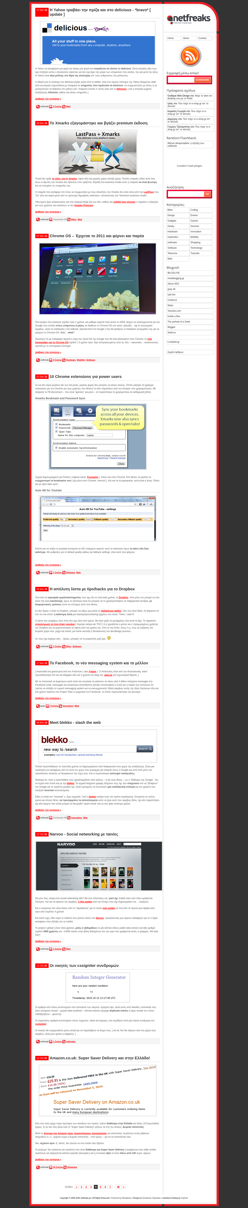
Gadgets (172, 220)
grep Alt (172, 289)
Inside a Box (174, 316)
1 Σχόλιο (57, 572)
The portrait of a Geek (179, 321)
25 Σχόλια (58, 1167)
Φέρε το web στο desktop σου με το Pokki (190, 97)
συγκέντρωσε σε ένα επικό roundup (55, 624)
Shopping (72, 1167)
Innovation (68, 706)
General (195, 226)
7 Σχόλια (54, 706)
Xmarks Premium (83, 205)
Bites (73, 219)
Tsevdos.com (174, 311)
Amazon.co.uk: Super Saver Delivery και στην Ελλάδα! (100, 1058)
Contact (203, 38)
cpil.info (172, 294)
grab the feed (190, 56)
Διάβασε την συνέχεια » (48, 98)
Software (90, 360)
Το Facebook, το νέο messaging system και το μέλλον (99, 663)
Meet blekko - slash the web (75, 722)
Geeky (171, 226)
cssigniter (40, 1024)
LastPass (149, 192)
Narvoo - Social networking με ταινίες (84, 834)
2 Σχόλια (57, 106)
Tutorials (195, 253)
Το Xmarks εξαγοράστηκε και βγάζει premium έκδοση (99, 123)
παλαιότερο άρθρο (111, 611)
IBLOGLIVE (174, 273)
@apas (92, 671)
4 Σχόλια (57, 360)
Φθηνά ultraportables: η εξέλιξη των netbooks (186, 144)
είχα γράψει (108, 908)
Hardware (71, 360)
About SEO (173, 283)
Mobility (81, 360)
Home (171, 38)
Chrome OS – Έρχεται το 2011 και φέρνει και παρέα (97, 236)
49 (118, 1187)
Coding (194, 210)
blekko (70, 783)
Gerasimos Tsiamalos (151, 1198)
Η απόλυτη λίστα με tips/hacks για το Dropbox (92, 589)
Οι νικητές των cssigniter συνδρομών (84, 965)
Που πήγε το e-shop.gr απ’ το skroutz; (188, 105)
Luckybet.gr (174, 342)
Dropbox (123, 597)
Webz (170, 305)
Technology (196, 248)
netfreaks (71, 1041)
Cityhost (184, 1198)
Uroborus (172, 300)
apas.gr (108, 675)
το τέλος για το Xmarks (64, 178)
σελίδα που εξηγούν (124, 202)
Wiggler (172, 327)
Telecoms (172, 253)
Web (68, 106)
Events (194, 215)
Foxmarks (92, 477)
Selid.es (172, 332)
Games (194, 220)
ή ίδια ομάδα (85, 901)
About (186, 38)
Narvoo (100, 918)
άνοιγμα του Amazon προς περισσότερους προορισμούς (75, 1133)
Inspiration (173, 237)
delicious (121, 89)
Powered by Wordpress (121, 1198)
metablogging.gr (176, 278)
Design (171, 215)
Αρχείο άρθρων (175, 352)
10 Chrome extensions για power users (86, 376)
